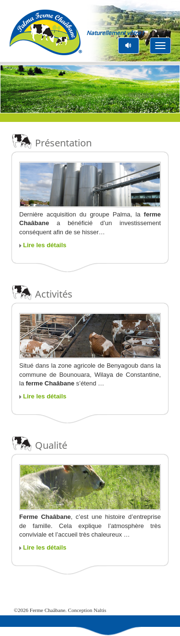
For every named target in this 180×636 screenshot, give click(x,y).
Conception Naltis (87, 610)
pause (129, 45)
